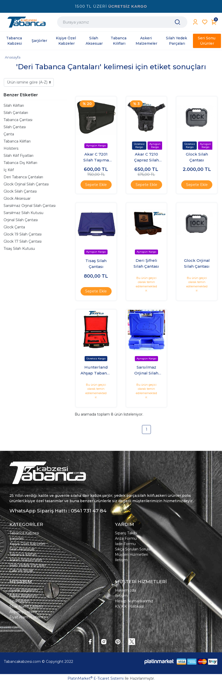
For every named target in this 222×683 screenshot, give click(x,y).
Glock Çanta (14, 227)
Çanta (9, 134)
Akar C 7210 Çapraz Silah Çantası (146, 157)
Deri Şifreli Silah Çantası (146, 263)
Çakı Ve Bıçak (21, 570)
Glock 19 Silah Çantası (23, 234)
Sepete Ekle (96, 184)
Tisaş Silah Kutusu (19, 248)
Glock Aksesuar (17, 198)
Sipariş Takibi (126, 533)
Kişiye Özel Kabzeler (27, 543)
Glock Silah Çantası (20, 191)
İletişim (121, 560)
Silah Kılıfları (14, 105)
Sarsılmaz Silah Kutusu (23, 212)
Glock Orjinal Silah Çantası (26, 184)
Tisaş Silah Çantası (96, 263)
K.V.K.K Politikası (129, 606)
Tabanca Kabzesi (24, 533)
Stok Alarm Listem (26, 606)
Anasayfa (12, 57)
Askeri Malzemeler (25, 560)
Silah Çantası (15, 127)
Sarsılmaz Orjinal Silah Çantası (30, 205)
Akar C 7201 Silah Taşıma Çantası (96, 157)
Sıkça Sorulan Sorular (133, 549)
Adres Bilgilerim (23, 595)
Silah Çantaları (16, 112)
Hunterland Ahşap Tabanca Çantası (96, 370)
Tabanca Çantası (18, 119)
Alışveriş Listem (23, 611)
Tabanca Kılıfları (17, 141)
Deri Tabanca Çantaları (23, 177)
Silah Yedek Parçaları (27, 565)
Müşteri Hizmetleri (131, 554)
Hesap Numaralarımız (134, 601)
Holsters (11, 148)
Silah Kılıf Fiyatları (18, 155)
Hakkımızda (125, 590)
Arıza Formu (126, 538)
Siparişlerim (19, 601)
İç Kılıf (9, 170)
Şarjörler (16, 538)
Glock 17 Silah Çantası (23, 241)
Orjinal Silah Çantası (21, 220)
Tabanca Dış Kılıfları (20, 162)
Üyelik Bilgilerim (23, 590)
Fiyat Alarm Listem (26, 617)
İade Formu (125, 543)
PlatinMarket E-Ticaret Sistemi (96, 678)
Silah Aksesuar (22, 549)
